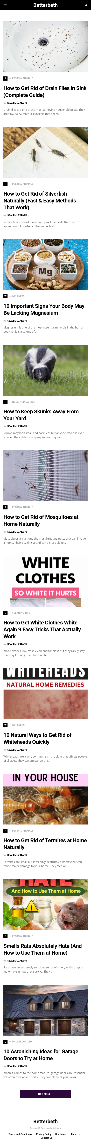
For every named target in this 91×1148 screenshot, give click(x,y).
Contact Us (46, 1137)
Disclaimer (61, 1134)
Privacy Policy (43, 1134)
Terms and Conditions (20, 1134)
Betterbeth (45, 5)
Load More (44, 1094)
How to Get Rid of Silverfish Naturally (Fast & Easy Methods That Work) (39, 200)
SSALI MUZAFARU (17, 103)
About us (75, 1134)
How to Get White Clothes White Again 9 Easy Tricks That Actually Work (42, 629)
